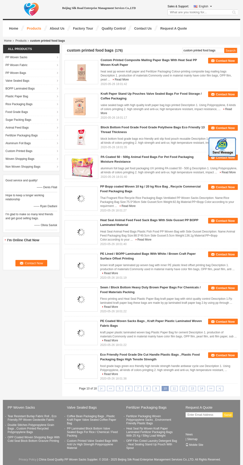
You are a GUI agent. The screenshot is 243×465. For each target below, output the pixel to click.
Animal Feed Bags (17, 127)
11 (174, 388)
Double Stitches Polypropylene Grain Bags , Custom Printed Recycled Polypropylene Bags (31, 428)
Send (227, 415)
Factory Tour (83, 28)
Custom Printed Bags (18, 151)
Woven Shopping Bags (19, 159)
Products (34, 28)
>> (210, 388)
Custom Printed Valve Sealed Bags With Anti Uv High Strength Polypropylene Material (92, 444)
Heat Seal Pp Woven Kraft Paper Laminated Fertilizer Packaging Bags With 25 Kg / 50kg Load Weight (149, 432)
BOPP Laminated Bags (20, 88)
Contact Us (143, 28)
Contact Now (225, 61)
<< (110, 388)
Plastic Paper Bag (16, 96)
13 (192, 388)
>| (220, 388)
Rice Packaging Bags (19, 104)
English (205, 6)
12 (183, 388)
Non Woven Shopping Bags (22, 166)
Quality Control (114, 28)
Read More (122, 79)
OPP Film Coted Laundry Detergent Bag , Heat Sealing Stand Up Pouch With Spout (151, 444)
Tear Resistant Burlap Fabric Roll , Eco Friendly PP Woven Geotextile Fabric (32, 418)
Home (13, 28)
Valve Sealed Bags (17, 80)
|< (101, 388)
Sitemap (192, 439)
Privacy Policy (28, 459)
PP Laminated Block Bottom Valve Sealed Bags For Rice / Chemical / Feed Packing (92, 432)
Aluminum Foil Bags (18, 143)
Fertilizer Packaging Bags (21, 135)
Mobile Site (194, 445)
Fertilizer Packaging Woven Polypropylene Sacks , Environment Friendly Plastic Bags (148, 420)
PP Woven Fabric (16, 65)
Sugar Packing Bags (18, 119)
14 (201, 388)
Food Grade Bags (16, 112)
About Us (57, 28)
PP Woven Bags (15, 73)
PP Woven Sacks (16, 57)
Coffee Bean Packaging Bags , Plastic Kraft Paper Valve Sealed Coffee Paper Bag (91, 420)
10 (165, 388)
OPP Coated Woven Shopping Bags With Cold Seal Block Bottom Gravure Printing (34, 439)
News (189, 434)
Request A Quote (173, 28)
